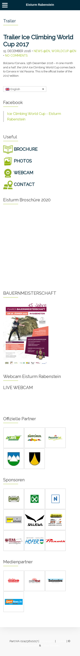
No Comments (16, 55)
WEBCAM (18, 172)
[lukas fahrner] (51, 645)
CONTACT (19, 184)
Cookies (61, 641)
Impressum (47, 641)
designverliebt (29, 645)
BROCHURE (20, 149)
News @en (42, 51)
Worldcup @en (63, 51)
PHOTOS (17, 161)
